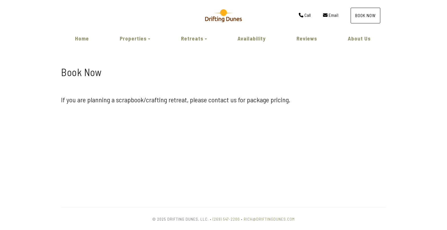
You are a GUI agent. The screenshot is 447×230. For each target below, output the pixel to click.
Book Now (365, 15)
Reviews (306, 38)
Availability (251, 38)
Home (82, 38)
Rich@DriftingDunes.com (269, 219)
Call (305, 15)
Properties (133, 38)
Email (330, 15)
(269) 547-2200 (226, 219)
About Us (359, 38)
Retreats (192, 38)
